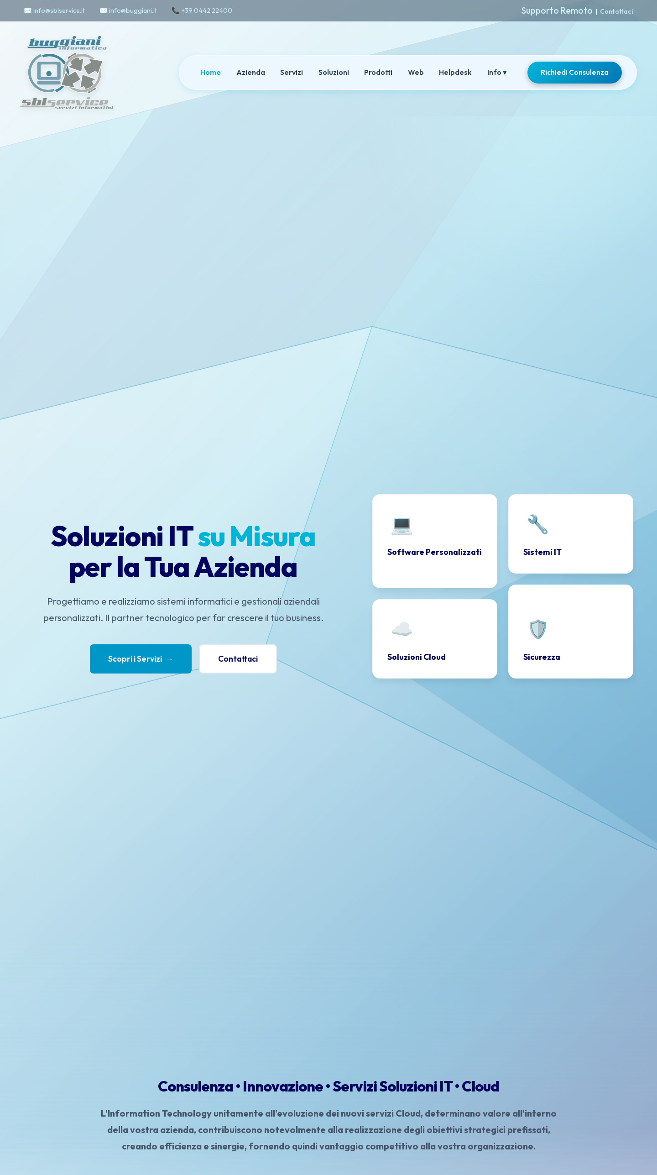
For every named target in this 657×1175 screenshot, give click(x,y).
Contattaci (616, 11)
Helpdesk (455, 72)
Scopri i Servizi (141, 659)
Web (416, 72)
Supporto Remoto (557, 10)
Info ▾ (496, 72)
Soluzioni (333, 72)
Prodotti (378, 72)
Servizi (291, 72)
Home (210, 72)
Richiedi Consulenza (575, 72)
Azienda (250, 72)
